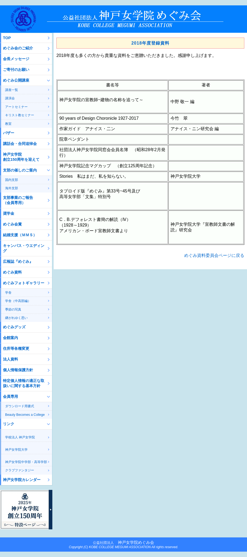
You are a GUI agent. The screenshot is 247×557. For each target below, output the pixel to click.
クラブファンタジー (19, 470)
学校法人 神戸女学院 (20, 437)
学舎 (8, 292)
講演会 (10, 98)
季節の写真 (13, 309)
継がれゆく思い (16, 318)
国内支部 (11, 180)
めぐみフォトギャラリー (23, 283)
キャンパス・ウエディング (23, 248)
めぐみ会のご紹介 (18, 48)
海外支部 (11, 188)
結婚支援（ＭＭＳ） (20, 235)
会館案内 (10, 338)
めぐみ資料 (12, 272)
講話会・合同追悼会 (20, 143)
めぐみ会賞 (12, 224)
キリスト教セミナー (19, 115)
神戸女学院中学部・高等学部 (26, 462)
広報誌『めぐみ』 (18, 261)
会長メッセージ (16, 59)
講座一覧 (11, 90)
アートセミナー (16, 107)
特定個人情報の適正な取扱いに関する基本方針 (23, 383)
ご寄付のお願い (16, 69)
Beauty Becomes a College (25, 415)
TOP (7, 38)
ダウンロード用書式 (19, 406)
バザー (8, 133)
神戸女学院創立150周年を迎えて (21, 157)
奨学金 (8, 213)
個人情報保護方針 (18, 370)
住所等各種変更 (16, 348)
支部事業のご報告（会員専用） (18, 200)
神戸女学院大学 (16, 450)
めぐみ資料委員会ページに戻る (214, 255)
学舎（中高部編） (18, 301)
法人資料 (10, 359)
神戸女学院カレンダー (22, 480)
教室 (8, 124)
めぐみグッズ (14, 327)
